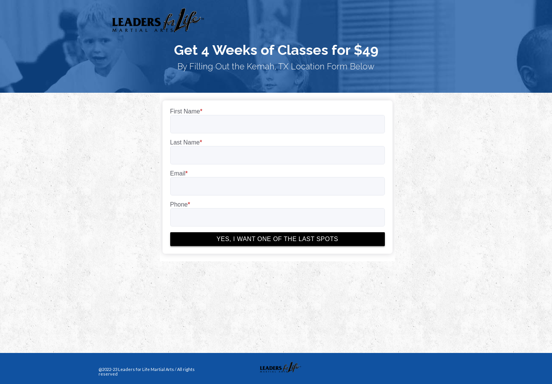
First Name (186, 111)
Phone (180, 204)
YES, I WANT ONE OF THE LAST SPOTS (277, 239)
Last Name (186, 142)
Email (179, 173)
